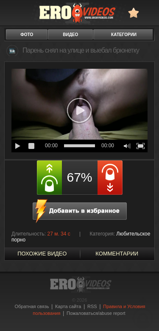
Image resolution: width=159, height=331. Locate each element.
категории (124, 34)
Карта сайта (68, 306)
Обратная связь (31, 306)
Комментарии (116, 253)
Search (148, 12)
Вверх (143, 313)
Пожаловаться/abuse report (96, 313)
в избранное (133, 12)
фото (26, 34)
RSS (92, 306)
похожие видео (42, 253)
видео (70, 34)
